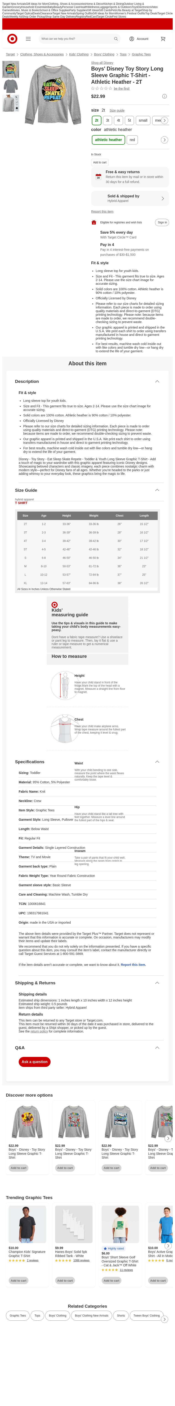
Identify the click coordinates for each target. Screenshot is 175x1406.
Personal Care (71, 7)
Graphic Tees (141, 54)
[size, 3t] (107, 120)
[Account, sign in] (140, 39)
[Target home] (12, 38)
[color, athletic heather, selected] (108, 139)
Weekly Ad (15, 16)
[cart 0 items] (163, 39)
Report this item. (133, 965)
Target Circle (104, 16)
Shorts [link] (121, 1315)
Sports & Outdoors (120, 7)
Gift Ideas (93, 10)
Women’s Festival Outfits (130, 13)
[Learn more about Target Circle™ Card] (130, 235)
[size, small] (143, 120)
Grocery (16, 7)
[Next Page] (164, 120)
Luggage (104, 7)
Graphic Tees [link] (18, 1315)
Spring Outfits (84, 13)
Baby (50, 7)
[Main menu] (28, 39)
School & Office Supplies (54, 10)
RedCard (91, 16)
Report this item (102, 211)
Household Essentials (34, 7)
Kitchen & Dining (113, 3)
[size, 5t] (129, 120)
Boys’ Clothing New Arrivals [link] (91, 1315)
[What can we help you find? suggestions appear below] (80, 39)
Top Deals (151, 13)
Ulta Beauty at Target (129, 10)
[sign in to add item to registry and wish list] (162, 222)
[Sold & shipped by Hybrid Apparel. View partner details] (130, 198)
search (116, 39)
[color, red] (132, 139)
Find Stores (119, 16)
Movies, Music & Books (25, 10)
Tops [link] (37, 1315)
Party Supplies (78, 10)
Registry (81, 16)
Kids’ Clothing (79, 54)
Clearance (46, 13)
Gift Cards (105, 10)
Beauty (58, 7)
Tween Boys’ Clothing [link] (147, 1315)
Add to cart (99, 162)
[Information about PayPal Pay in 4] (130, 250)
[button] (114, 1248)
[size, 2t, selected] (96, 120)
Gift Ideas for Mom (37, 3)
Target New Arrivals (14, 3)
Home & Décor (95, 3)
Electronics (144, 7)
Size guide (117, 110)
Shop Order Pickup (33, 16)
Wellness (93, 7)
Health (84, 7)
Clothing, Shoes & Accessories (66, 3)
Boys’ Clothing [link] (57, 1315)
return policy (39, 1031)
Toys (134, 7)
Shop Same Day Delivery (60, 16)
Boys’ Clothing (104, 54)
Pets (113, 10)
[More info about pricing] (164, 96)
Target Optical (24, 13)
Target (10, 54)
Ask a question (35, 1062)
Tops (123, 54)
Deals (36, 13)
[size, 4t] (118, 120)
